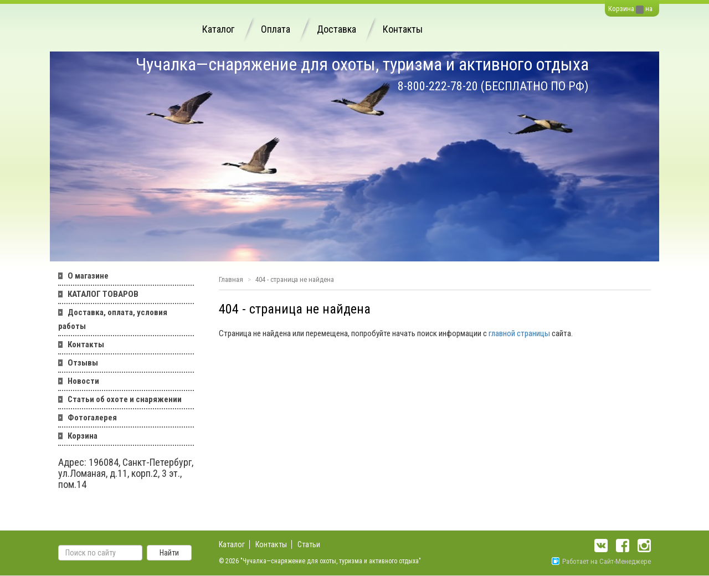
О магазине (88, 276)
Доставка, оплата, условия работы (112, 319)
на (649, 8)
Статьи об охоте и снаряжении (125, 399)
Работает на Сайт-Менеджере (601, 561)
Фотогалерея (92, 418)
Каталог (218, 29)
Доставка (336, 29)
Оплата (275, 29)
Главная (231, 279)
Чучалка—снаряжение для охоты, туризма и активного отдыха (362, 64)
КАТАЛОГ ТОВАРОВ (103, 294)
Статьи (308, 544)
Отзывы (83, 363)
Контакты (403, 29)
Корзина (621, 8)
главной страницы (519, 333)
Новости (83, 381)
